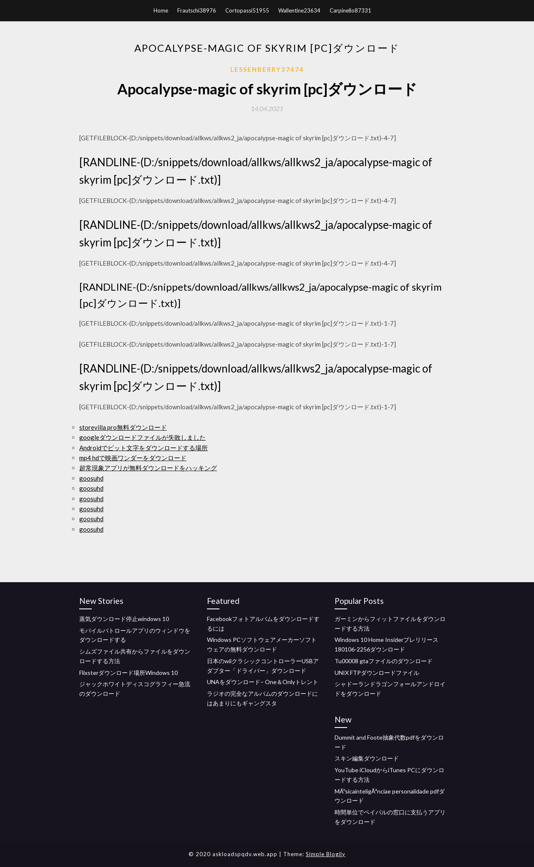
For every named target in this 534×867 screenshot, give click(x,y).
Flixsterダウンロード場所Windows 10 (128, 672)
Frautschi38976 (196, 10)
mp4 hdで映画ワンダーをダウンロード (132, 457)
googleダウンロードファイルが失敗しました (142, 437)
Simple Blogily (325, 854)
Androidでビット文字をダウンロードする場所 (143, 447)
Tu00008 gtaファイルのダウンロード (384, 660)
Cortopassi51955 (247, 10)
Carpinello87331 (350, 10)
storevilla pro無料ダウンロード (123, 427)
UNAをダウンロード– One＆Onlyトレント (262, 681)
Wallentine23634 (299, 10)
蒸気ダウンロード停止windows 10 (124, 618)
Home (161, 10)
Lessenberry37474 (267, 69)
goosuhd (91, 478)
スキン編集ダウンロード (367, 758)
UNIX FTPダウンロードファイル (377, 672)
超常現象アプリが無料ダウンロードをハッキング (148, 468)
